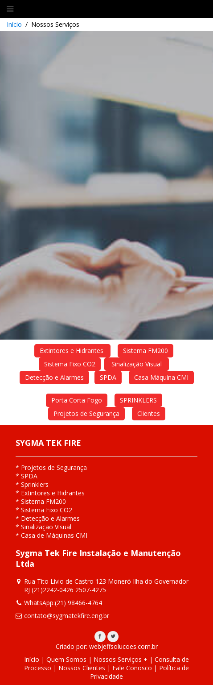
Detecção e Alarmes (54, 377)
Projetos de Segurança (86, 413)
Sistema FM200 (145, 350)
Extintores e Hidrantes (72, 350)
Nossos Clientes (81, 668)
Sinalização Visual (137, 364)
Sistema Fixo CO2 (69, 364)
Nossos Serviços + (120, 659)
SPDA (108, 377)
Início (14, 24)
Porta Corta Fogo (76, 400)
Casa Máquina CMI (161, 377)
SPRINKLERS (138, 400)
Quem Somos (66, 659)
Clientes (148, 413)
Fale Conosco (132, 668)
